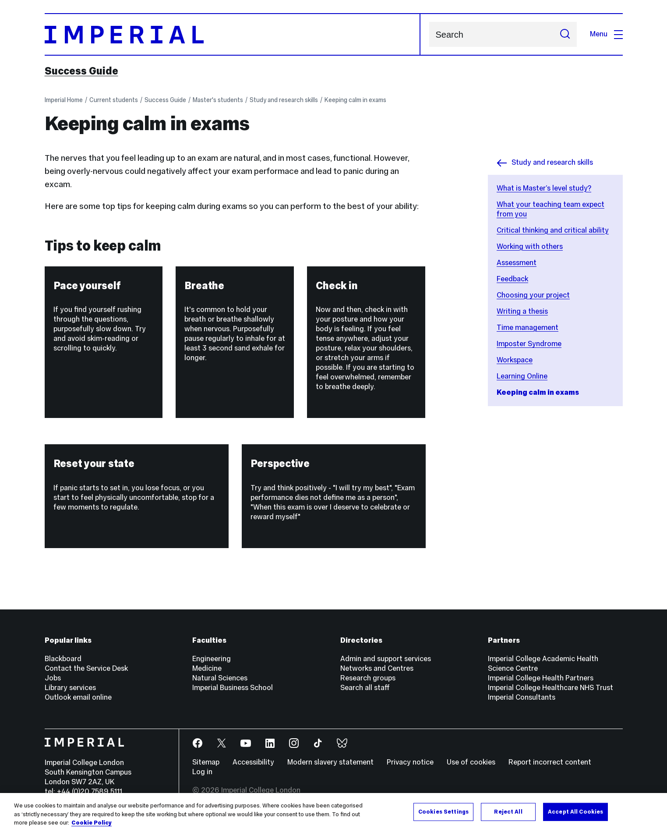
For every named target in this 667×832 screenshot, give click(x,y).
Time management (527, 327)
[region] (333, 812)
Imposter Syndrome (529, 343)
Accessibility (253, 762)
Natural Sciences (219, 678)
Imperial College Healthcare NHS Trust (550, 687)
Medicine (207, 668)
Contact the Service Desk (86, 668)
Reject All (508, 811)
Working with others (530, 246)
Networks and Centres (376, 668)
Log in (202, 771)
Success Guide (81, 71)
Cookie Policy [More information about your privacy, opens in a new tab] (91, 822)
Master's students (218, 100)
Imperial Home (64, 100)
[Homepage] (232, 34)
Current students (113, 100)
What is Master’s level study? (544, 188)
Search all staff (365, 687)
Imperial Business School (232, 687)
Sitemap (205, 762)
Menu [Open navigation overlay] (606, 34)
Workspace (515, 360)
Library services (70, 687)
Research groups (367, 678)
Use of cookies (471, 762)
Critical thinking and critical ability (553, 230)
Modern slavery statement (330, 762)
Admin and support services (385, 658)
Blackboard (63, 658)
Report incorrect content (549, 762)
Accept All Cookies (575, 811)
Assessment (516, 262)
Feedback (512, 278)
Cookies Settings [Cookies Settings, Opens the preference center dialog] (443, 811)
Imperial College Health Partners (540, 678)
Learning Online (522, 376)
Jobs (53, 678)
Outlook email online (78, 697)
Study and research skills (284, 100)
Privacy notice (410, 762)
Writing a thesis (522, 311)
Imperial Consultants (521, 697)
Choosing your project (533, 295)
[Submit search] (565, 34)
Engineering (211, 658)
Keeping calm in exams (355, 100)
